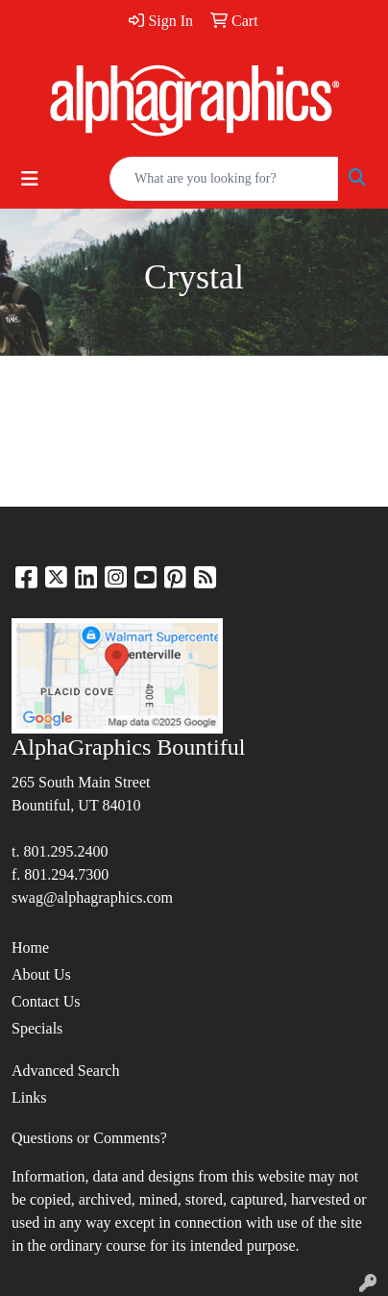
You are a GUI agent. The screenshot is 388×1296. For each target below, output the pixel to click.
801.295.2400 (65, 851)
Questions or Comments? (89, 1138)
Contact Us (46, 1001)
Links (29, 1097)
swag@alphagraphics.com (92, 897)
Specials (37, 1028)
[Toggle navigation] (30, 178)
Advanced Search (65, 1070)
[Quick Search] (223, 179)
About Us (41, 974)
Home (30, 947)
